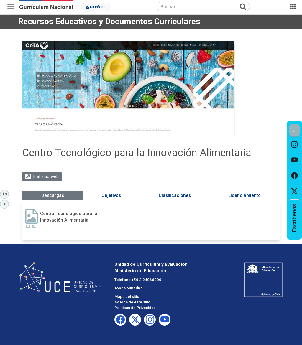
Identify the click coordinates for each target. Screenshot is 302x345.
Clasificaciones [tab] (175, 195)
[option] (294, 144)
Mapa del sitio (126, 296)
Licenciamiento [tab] (244, 195)
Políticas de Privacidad (135, 308)
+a (5, 194)
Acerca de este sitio (132, 302)
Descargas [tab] (52, 195)
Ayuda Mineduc (128, 288)
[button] (294, 130)
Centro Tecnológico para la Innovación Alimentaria (68, 216)
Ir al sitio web (46, 176)
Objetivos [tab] (111, 195)
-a (5, 204)
